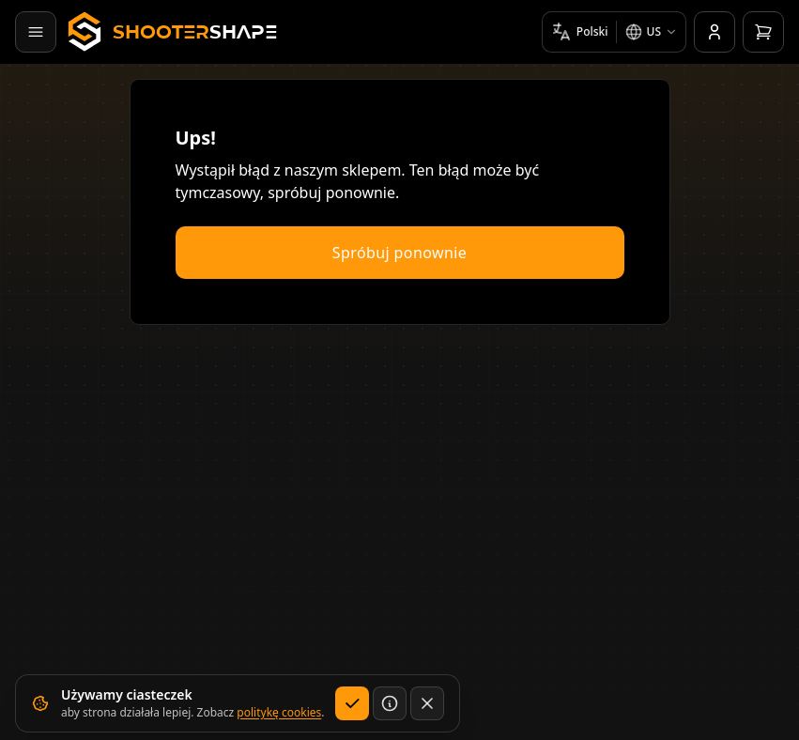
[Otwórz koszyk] (763, 32)
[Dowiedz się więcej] (390, 703)
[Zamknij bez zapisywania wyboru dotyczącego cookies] (427, 703)
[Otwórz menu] (35, 32)
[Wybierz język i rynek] (614, 32)
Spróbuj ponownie (399, 252)
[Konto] (714, 32)
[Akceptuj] (352, 703)
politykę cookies (279, 712)
